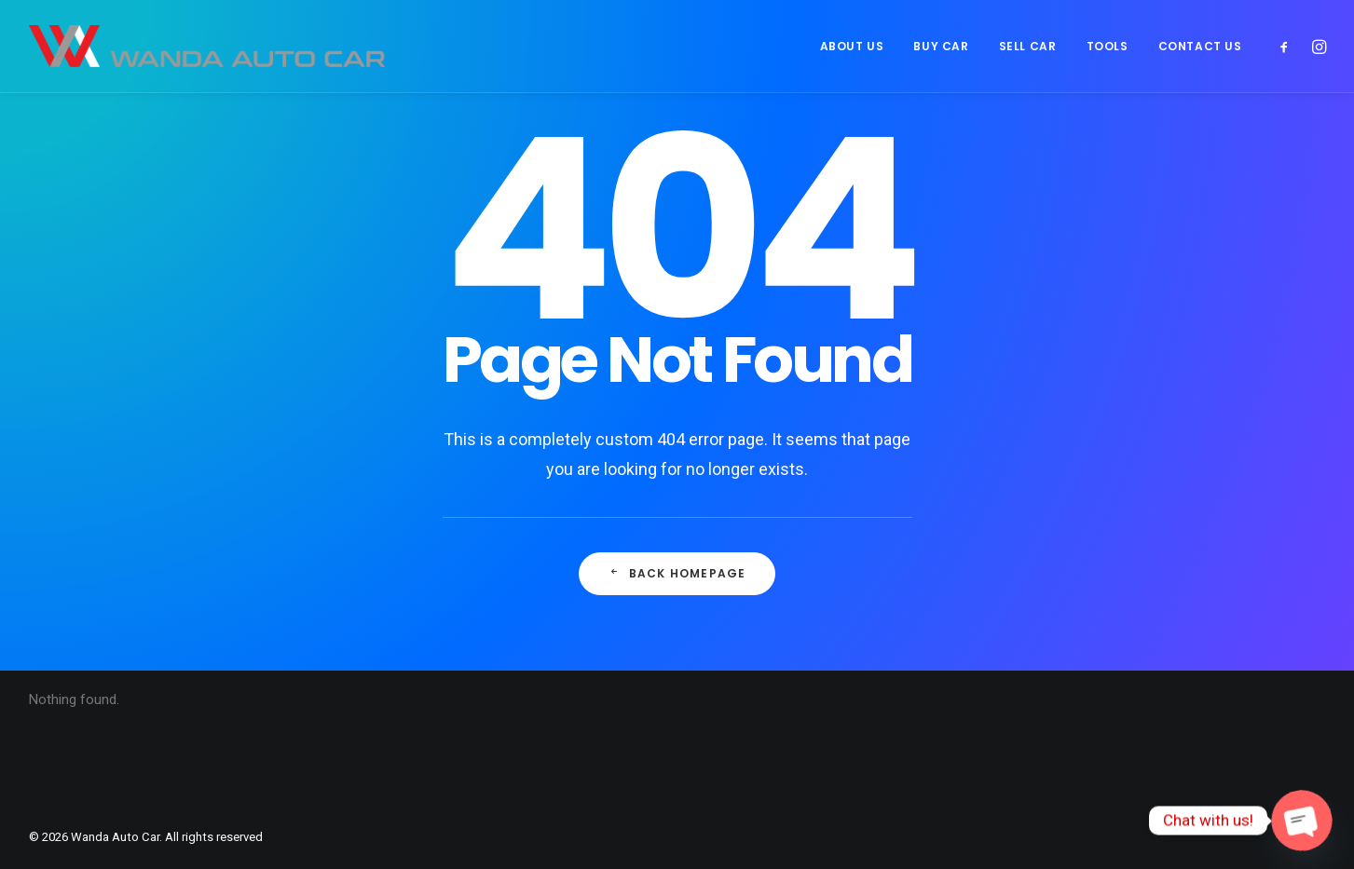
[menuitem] (852, 46)
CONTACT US (1200, 46)
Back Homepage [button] (677, 573)
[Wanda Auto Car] (207, 46)
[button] (1288, 46)
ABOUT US (852, 46)
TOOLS (1107, 46)
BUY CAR (940, 46)
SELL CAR (1028, 46)
